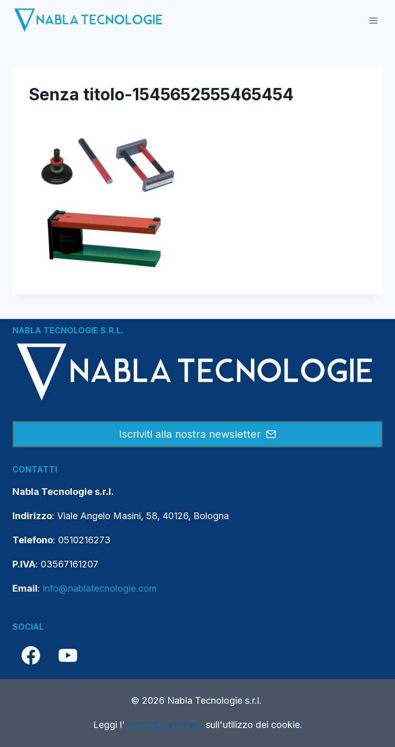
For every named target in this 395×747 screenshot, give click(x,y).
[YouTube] (67, 655)
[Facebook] (30, 655)
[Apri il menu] (373, 20)
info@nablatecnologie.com (100, 588)
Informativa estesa (164, 724)
